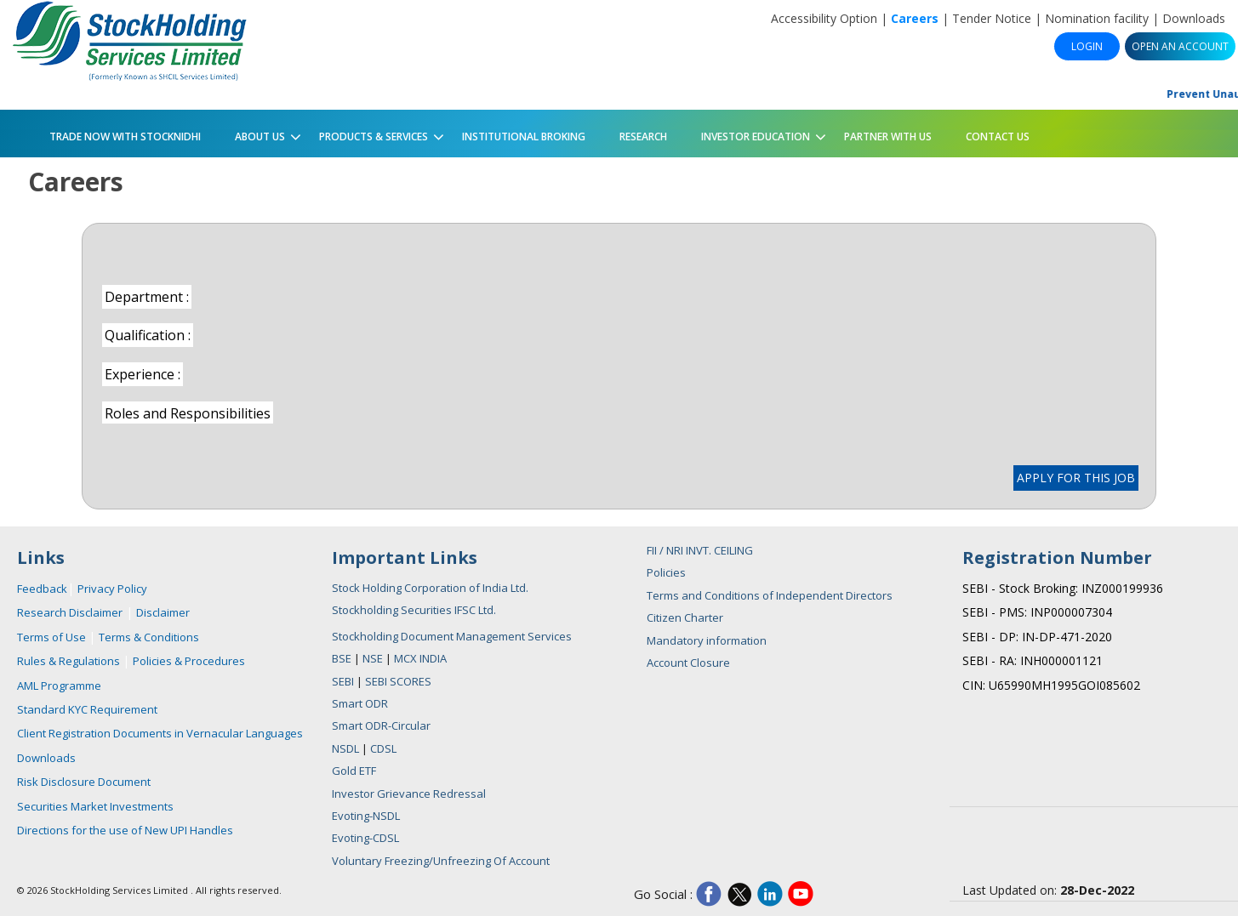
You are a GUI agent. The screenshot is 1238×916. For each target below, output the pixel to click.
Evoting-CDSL (365, 837)
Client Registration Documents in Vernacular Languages (160, 733)
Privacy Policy (112, 588)
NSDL (345, 748)
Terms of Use (52, 637)
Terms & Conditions (149, 637)
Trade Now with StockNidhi (124, 136)
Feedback (42, 588)
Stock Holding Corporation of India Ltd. (430, 587)
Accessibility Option (824, 18)
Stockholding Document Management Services (452, 636)
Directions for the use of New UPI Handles (125, 830)
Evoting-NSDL (366, 815)
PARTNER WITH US (888, 136)
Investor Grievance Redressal (409, 793)
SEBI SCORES (398, 681)
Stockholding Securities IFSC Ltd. (414, 609)
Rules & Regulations (70, 661)
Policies (666, 572)
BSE (343, 658)
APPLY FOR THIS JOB (1076, 477)
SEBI (344, 681)
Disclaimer (163, 612)
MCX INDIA (420, 658)
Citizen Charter (685, 617)
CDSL (383, 748)
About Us (256, 133)
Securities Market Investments (95, 806)
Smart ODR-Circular (381, 725)
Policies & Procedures (189, 661)
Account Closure (688, 662)
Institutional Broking (523, 136)
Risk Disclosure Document (84, 781)
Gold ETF (354, 770)
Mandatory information (707, 640)
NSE (373, 658)
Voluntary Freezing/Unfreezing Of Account (441, 860)
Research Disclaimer (70, 612)
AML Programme (59, 685)
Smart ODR (360, 703)
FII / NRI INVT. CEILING (700, 550)
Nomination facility (1097, 18)
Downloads (1193, 18)
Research (643, 136)
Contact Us (998, 136)
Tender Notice (991, 18)
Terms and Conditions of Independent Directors (770, 595)
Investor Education (751, 133)
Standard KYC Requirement (87, 709)
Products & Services (369, 133)
